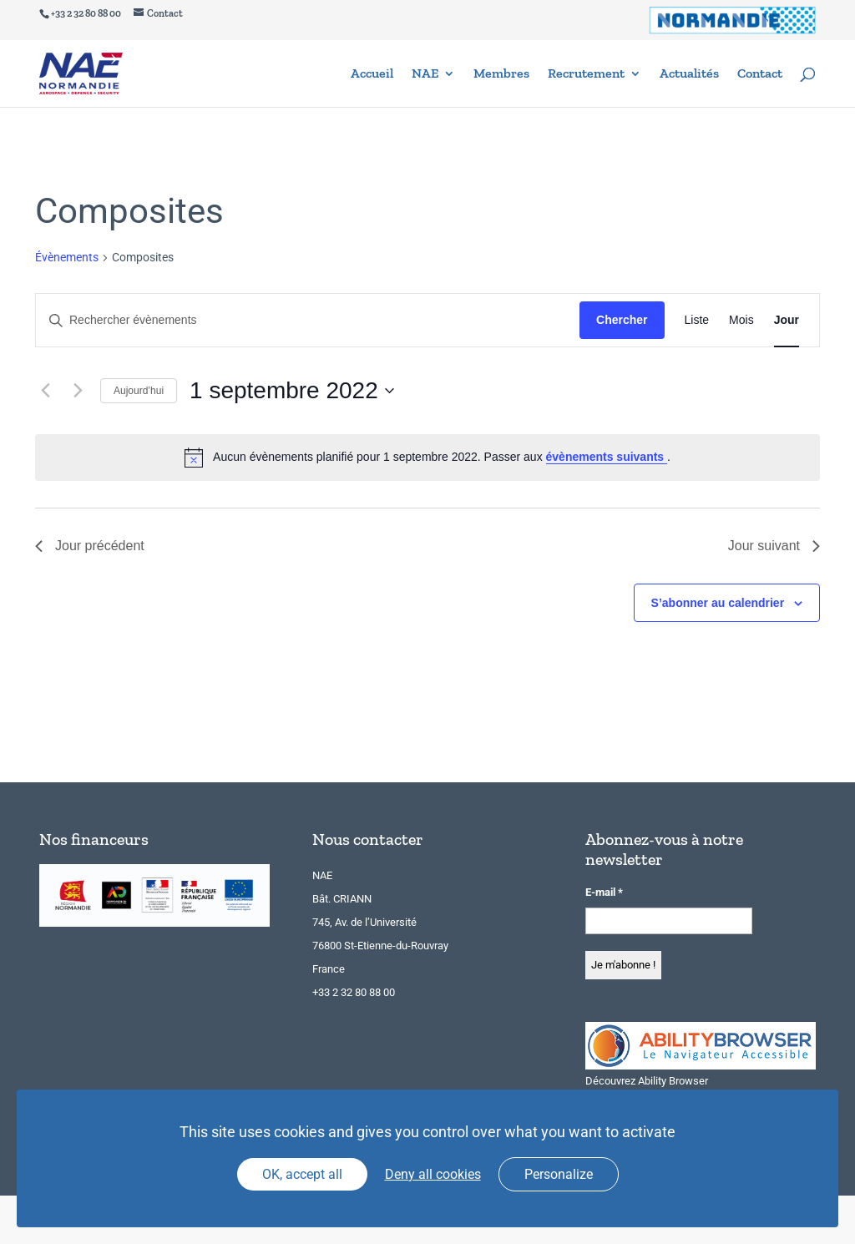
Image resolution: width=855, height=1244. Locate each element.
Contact (759, 74)
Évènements (67, 257)
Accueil (372, 74)
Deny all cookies (433, 1174)
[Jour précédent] (45, 391)
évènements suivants (607, 456)
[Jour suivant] (78, 391)
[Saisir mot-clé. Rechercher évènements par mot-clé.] (307, 320)
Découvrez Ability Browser (646, 1081)
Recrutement (586, 74)
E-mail (604, 892)
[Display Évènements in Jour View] (786, 320)
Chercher (621, 319)
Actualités (689, 74)
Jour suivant (774, 546)
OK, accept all (302, 1174)
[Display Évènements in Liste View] (697, 320)
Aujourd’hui (139, 391)
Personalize (558, 1174)
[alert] (427, 457)
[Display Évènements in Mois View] (741, 320)
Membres (501, 74)
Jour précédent (89, 546)
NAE (425, 74)
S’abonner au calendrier (718, 602)
